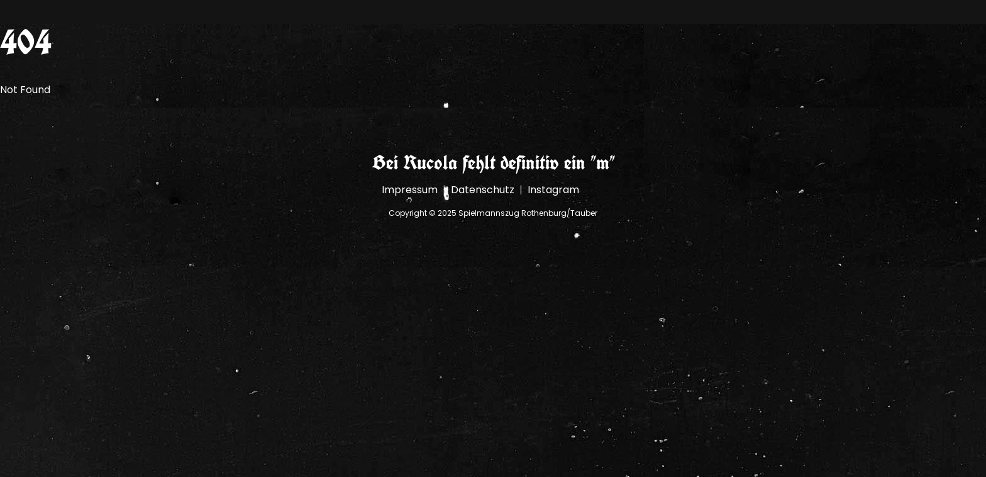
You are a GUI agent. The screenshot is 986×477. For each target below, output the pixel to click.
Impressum (410, 189)
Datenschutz (482, 189)
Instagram (553, 189)
